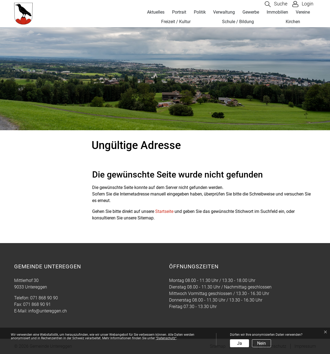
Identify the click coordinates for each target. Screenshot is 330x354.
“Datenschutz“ (166, 338)
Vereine (303, 12)
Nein (261, 343)
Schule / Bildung (238, 21)
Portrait (179, 12)
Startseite (164, 211)
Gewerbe (250, 12)
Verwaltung (224, 12)
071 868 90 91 (37, 304)
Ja (239, 343)
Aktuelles (155, 12)
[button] (276, 4)
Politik (200, 12)
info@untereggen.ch (47, 310)
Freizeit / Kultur (176, 21)
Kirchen (293, 21)
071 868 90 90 (44, 297)
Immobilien (277, 12)
